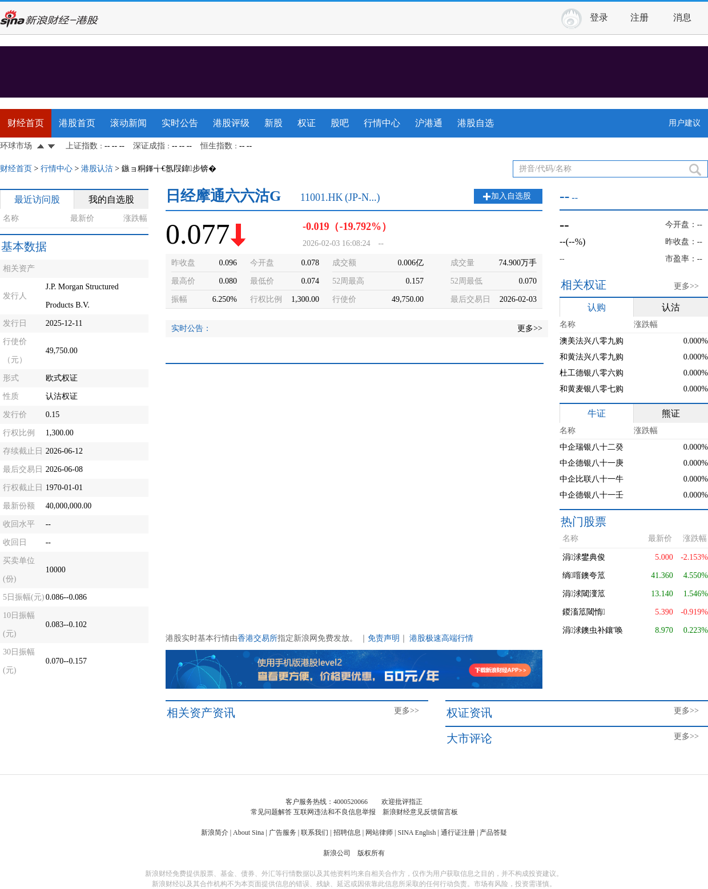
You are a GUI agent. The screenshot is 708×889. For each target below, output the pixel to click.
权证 (306, 123)
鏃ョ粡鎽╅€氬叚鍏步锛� (169, 168)
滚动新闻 (128, 123)
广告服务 (282, 833)
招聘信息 (347, 833)
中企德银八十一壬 (591, 495)
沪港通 (428, 123)
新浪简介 (214, 833)
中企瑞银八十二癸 (591, 447)
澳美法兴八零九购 (591, 341)
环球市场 (16, 146)
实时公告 (180, 123)
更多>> (529, 328)
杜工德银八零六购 (591, 373)
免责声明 (384, 638)
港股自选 (475, 123)
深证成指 (149, 146)
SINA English (416, 833)
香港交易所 (257, 638)
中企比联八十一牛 (591, 479)
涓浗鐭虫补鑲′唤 (592, 630)
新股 (273, 123)
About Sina (248, 833)
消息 (682, 17)
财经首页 (25, 123)
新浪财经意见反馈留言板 (420, 812)
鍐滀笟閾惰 (583, 612)
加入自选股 (511, 196)
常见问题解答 (271, 812)
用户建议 (685, 123)
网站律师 (379, 833)
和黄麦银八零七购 (591, 389)
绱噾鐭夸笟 (583, 575)
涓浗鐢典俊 (583, 557)
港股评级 (231, 123)
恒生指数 (216, 146)
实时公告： (191, 328)
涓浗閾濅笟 (583, 593)
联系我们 (314, 833)
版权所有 (371, 853)
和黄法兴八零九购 (591, 357)
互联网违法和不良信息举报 (334, 812)
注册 (639, 17)
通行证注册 (458, 833)
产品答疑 (493, 833)
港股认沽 (97, 168)
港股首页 (77, 123)
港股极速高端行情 (441, 638)
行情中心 (382, 123)
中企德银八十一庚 (591, 463)
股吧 (340, 123)
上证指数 (82, 146)
